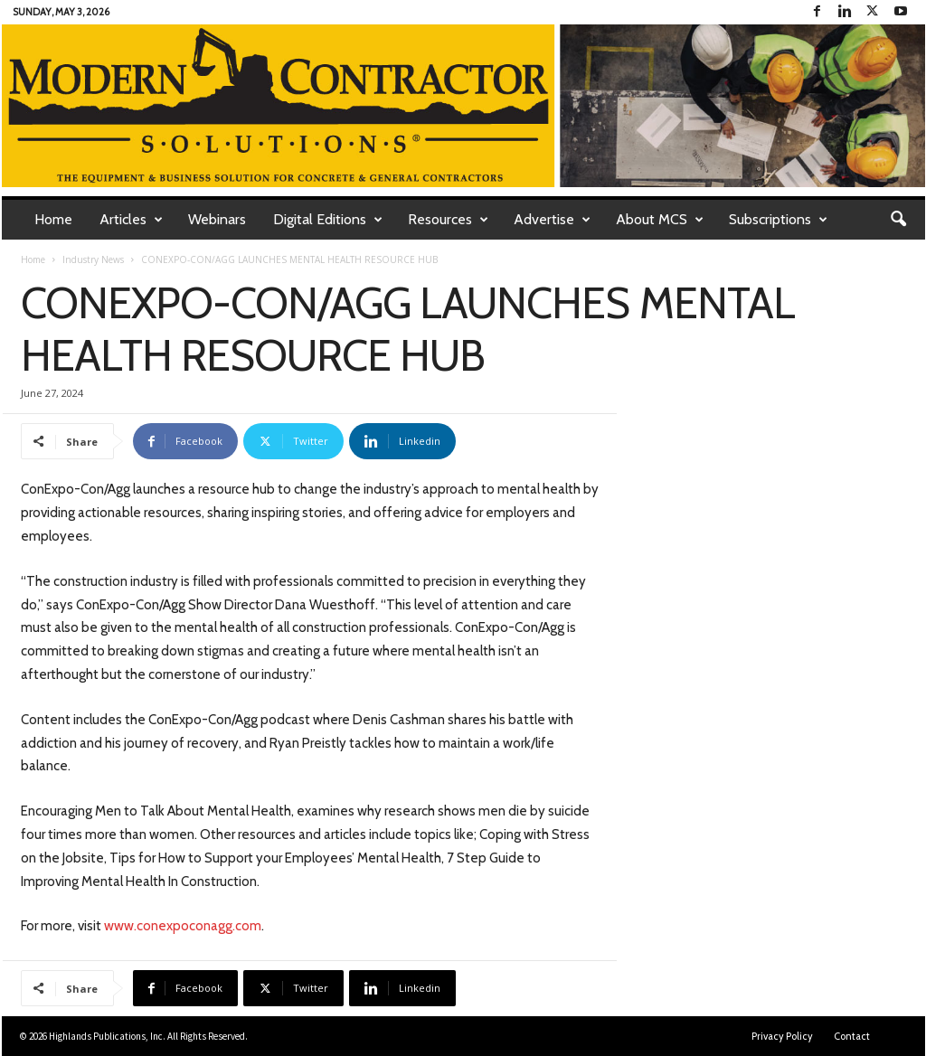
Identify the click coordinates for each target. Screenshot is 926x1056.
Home (53, 219)
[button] (898, 220)
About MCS (660, 220)
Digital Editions (328, 220)
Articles (131, 220)
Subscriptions (778, 220)
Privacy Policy (782, 1036)
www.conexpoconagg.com (182, 926)
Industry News (93, 259)
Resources (448, 220)
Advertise (552, 220)
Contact (852, 1036)
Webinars (217, 219)
